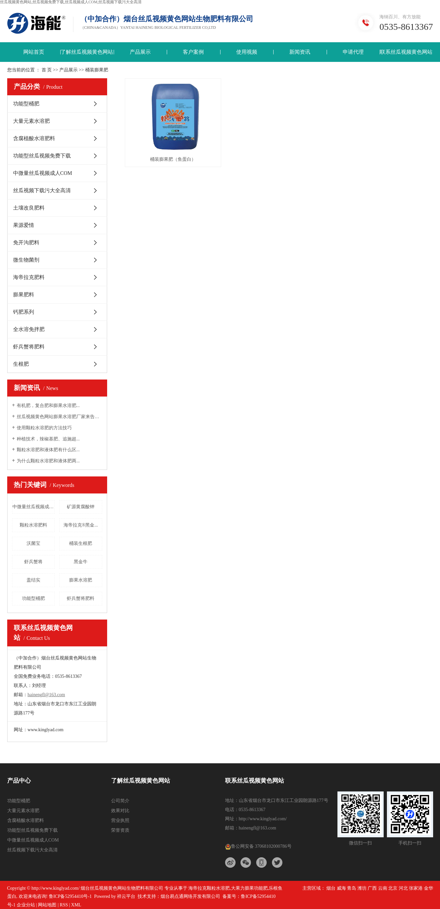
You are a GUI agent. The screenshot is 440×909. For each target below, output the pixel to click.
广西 (372, 888)
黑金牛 (80, 561)
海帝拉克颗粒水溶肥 (209, 888)
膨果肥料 (23, 294)
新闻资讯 (299, 52)
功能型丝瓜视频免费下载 (42, 155)
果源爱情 (23, 225)
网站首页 (33, 52)
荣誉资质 (120, 830)
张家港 (416, 888)
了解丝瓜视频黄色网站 (87, 52)
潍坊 (362, 888)
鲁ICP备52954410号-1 (70, 896)
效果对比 (120, 810)
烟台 (330, 888)
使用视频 (246, 52)
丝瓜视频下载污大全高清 (42, 190)
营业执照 (120, 820)
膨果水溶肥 (80, 580)
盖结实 (33, 580)
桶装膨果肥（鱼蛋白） (173, 159)
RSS (64, 904)
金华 (428, 888)
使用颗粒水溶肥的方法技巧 (44, 427)
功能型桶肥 (26, 103)
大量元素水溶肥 (31, 121)
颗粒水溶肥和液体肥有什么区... (48, 449)
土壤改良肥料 (29, 208)
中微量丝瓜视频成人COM (42, 173)
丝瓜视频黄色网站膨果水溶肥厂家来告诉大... (59, 416)
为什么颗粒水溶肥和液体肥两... (48, 460)
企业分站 (26, 904)
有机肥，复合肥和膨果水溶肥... (48, 405)
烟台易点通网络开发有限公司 (190, 896)
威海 (341, 888)
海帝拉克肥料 (29, 277)
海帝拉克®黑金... (81, 525)
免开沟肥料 (26, 242)
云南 (382, 888)
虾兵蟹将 (33, 561)
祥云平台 (126, 896)
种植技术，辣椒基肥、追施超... (48, 438)
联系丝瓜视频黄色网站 (406, 52)
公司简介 (120, 800)
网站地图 (47, 904)
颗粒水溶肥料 (33, 525)
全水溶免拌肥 (29, 329)
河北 (403, 888)
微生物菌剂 (26, 260)
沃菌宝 (33, 543)
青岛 (351, 888)
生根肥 (21, 364)
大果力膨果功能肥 (249, 888)
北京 (392, 888)
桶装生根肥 (80, 543)
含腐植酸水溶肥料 (34, 138)
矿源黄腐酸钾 (80, 506)
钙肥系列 (23, 312)
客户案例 (193, 52)
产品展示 (140, 52)
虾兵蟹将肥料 (29, 346)
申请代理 (353, 52)
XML (76, 904)
